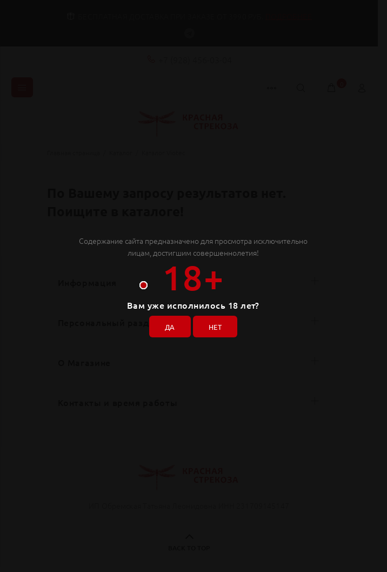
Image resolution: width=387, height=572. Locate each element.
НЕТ (216, 325)
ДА (168, 325)
